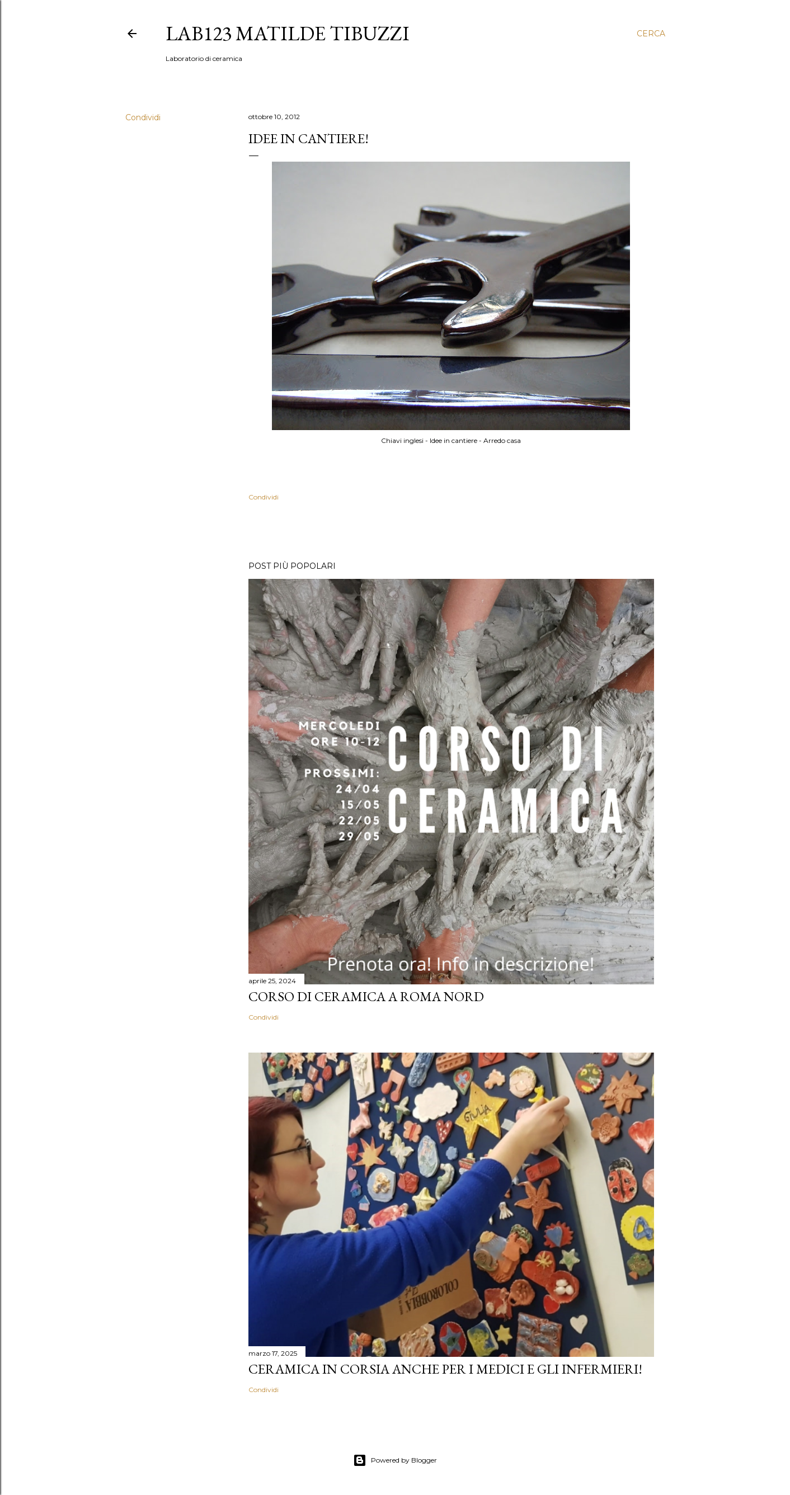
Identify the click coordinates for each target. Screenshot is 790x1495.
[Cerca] (651, 33)
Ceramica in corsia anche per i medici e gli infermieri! (445, 1369)
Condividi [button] (143, 117)
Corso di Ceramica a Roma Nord (366, 996)
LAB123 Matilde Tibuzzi (288, 33)
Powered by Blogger (395, 1460)
